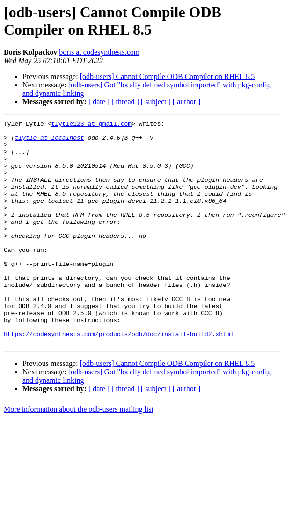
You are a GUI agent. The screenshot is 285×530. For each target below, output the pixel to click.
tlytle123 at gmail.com (91, 125)
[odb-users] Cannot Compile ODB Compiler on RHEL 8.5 (167, 76)
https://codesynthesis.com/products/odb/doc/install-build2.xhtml (119, 377)
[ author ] (187, 102)
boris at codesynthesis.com (99, 52)
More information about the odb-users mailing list (78, 454)
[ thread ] (125, 102)
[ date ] (99, 102)
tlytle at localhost (49, 141)
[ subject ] (156, 102)
